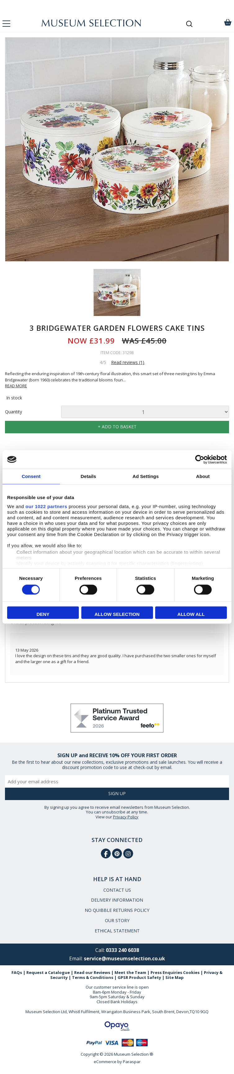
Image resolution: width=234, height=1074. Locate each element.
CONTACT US (117, 890)
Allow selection (117, 614)
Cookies (191, 972)
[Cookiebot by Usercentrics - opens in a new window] (200, 459)
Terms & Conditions (92, 977)
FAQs (16, 972)
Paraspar (132, 1061)
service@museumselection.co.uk (124, 958)
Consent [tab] (31, 476)
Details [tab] (88, 476)
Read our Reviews (92, 972)
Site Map (174, 977)
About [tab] (203, 476)
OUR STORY (117, 920)
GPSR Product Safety (139, 977)
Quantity (13, 412)
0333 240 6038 (122, 950)
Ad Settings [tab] (146, 476)
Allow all (191, 614)
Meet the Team (130, 972)
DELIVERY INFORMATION (117, 900)
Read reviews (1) (127, 362)
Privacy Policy (125, 817)
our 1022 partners (46, 506)
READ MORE (16, 386)
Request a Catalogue (48, 972)
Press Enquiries (166, 972)
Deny (43, 614)
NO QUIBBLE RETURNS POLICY (117, 910)
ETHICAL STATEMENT (117, 931)
